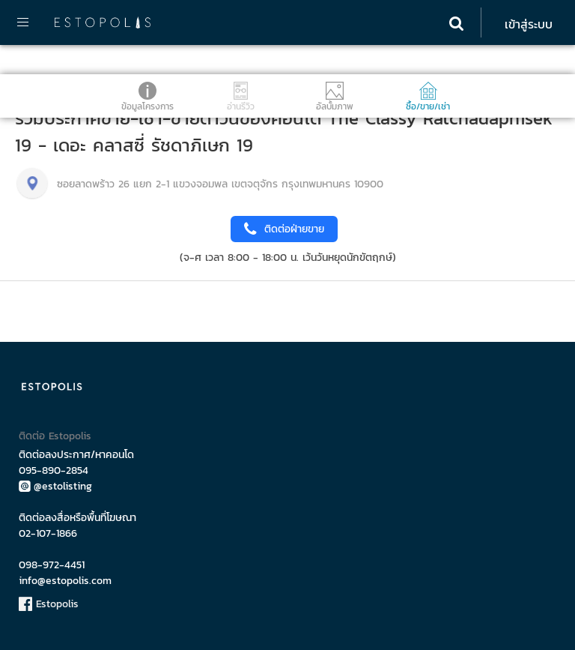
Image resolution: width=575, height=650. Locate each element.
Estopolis (49, 604)
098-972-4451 (52, 565)
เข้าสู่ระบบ (529, 24)
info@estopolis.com (65, 581)
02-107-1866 (48, 533)
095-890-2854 (53, 470)
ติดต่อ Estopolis (55, 436)
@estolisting (55, 486)
